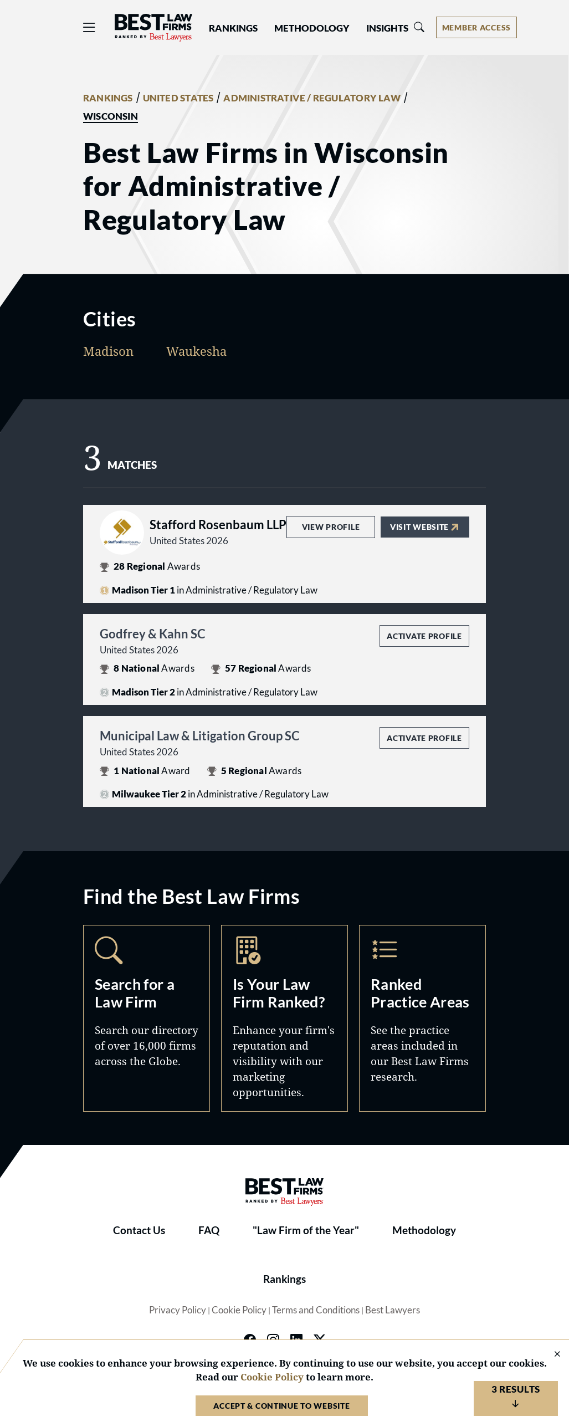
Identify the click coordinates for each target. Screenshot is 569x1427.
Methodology (424, 1230)
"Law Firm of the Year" (306, 1230)
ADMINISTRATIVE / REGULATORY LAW (311, 98)
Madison (108, 351)
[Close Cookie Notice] (550, 1354)
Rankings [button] (233, 28)
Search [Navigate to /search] (146, 1018)
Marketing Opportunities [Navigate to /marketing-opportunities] (284, 1018)
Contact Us (139, 1230)
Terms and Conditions (316, 1310)
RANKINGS (108, 98)
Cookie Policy (239, 1310)
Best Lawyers (392, 1310)
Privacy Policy (177, 1310)
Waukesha (196, 351)
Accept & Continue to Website (281, 1405)
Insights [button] (387, 28)
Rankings (284, 1279)
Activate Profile (424, 636)
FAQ (208, 1230)
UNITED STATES (178, 98)
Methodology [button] (312, 28)
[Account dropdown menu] (476, 27)
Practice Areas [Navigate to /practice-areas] (422, 1018)
